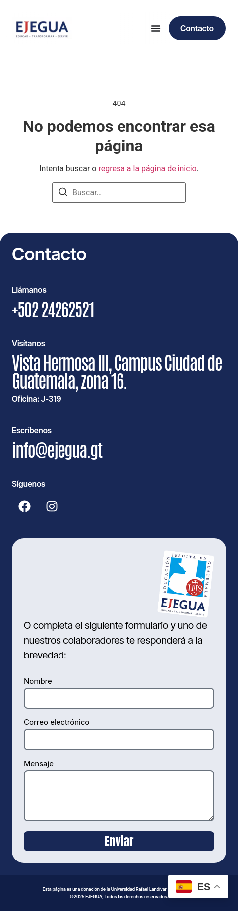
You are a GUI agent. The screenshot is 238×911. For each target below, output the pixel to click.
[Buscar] (63, 193)
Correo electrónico (56, 722)
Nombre (38, 681)
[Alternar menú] (156, 28)
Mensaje (39, 764)
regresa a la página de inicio (147, 168)
